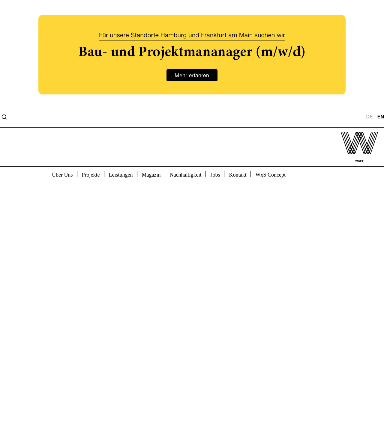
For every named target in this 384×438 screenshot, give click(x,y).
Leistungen (121, 175)
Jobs (215, 175)
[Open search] (4, 117)
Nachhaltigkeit (185, 175)
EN (380, 117)
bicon (304, 174)
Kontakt (237, 175)
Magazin (151, 175)
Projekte (91, 175)
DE (369, 117)
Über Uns (62, 175)
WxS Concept (270, 175)
